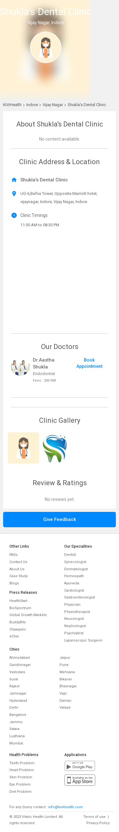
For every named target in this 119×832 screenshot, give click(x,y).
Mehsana (67, 672)
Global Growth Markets (28, 615)
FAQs (13, 555)
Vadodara (17, 672)
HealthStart (18, 601)
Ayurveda (71, 583)
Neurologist (74, 619)
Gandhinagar (20, 665)
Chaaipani (17, 629)
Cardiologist (74, 590)
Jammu (16, 722)
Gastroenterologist (79, 597)
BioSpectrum (20, 608)
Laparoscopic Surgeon (83, 640)
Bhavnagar (68, 686)
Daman (65, 701)
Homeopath (74, 576)
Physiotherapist (77, 612)
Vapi (63, 693)
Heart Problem (21, 770)
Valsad (64, 708)
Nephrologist (75, 626)
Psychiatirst (73, 633)
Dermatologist (76, 569)
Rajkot (14, 686)
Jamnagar (17, 693)
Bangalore (17, 715)
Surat (13, 679)
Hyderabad (18, 701)
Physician (72, 605)
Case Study (18, 576)
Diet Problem (20, 792)
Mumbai (16, 743)
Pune (64, 665)
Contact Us (18, 562)
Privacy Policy (98, 823)
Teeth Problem (21, 763)
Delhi (13, 708)
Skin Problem (20, 777)
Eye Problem (20, 784)
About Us (16, 569)
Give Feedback (59, 519)
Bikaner (65, 679)
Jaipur (64, 658)
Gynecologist (75, 562)
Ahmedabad (19, 658)
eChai (14, 636)
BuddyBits (17, 622)
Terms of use (94, 817)
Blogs (14, 583)
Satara (14, 729)
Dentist (70, 555)
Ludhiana (17, 736)
